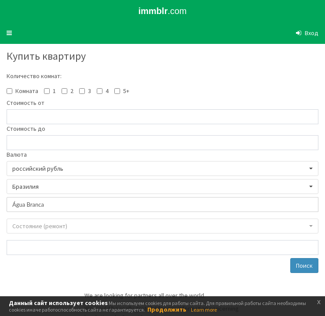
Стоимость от (25, 103)
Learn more (204, 309)
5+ (126, 91)
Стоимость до (26, 129)
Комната (26, 91)
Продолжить (166, 309)
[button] (9, 33)
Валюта (17, 154)
